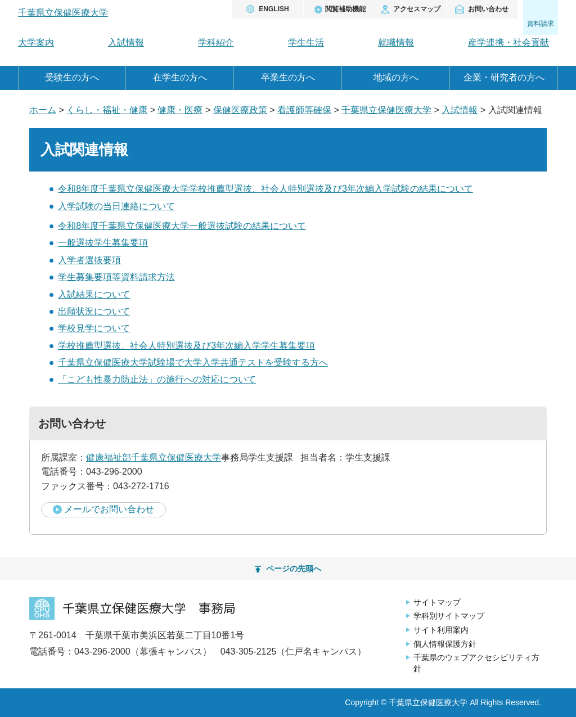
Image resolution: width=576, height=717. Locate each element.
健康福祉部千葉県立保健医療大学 (153, 457)
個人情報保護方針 (444, 643)
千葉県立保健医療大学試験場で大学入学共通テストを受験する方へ (193, 362)
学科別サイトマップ (448, 615)
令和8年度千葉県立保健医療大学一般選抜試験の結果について (182, 226)
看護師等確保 (304, 110)
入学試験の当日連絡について (116, 206)
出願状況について (94, 311)
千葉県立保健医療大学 (386, 110)
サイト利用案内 (441, 629)
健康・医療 (180, 110)
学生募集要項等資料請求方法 (116, 277)
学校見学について (94, 328)
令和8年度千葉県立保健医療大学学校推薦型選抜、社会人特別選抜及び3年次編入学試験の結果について (265, 188)
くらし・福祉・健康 (106, 110)
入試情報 (460, 110)
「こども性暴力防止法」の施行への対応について (157, 379)
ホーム (42, 110)
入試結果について (94, 294)
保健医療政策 (240, 110)
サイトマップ (437, 602)
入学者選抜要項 (89, 260)
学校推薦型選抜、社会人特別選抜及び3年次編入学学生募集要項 (186, 345)
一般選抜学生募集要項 (103, 242)
